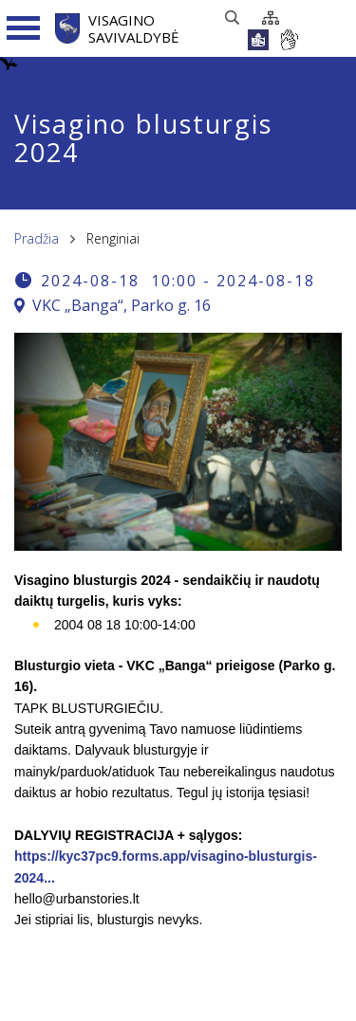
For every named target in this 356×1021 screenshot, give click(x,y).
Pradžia (36, 238)
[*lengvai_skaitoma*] (258, 39)
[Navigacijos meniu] (23, 28)
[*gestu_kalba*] (288, 39)
